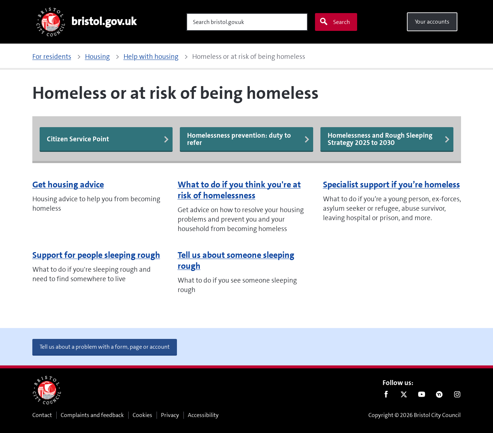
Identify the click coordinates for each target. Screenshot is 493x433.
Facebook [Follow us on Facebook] (386, 396)
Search (334, 21)
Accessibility (203, 415)
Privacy (170, 415)
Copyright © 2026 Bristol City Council (414, 415)
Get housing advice (68, 184)
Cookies (142, 415)
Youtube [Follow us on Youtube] (421, 396)
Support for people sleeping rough (96, 255)
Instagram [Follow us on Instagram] (457, 396)
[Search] (247, 22)
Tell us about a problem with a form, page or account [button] (105, 347)
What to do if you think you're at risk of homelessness (239, 190)
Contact (42, 415)
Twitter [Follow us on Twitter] (403, 396)
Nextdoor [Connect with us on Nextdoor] (439, 396)
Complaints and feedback (92, 415)
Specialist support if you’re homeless (391, 184)
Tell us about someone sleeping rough (236, 260)
